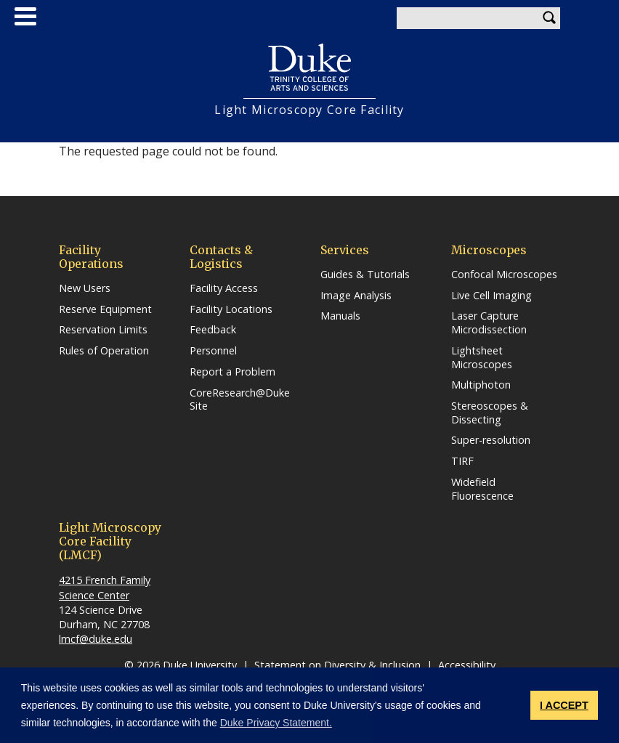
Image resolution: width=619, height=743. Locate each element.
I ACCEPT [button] (564, 705)
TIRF (462, 461)
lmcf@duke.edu (95, 639)
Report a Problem (232, 371)
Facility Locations (231, 309)
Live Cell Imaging (491, 295)
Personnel (213, 350)
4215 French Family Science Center (104, 587)
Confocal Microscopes (504, 274)
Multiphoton (481, 384)
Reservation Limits (103, 329)
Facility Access (224, 288)
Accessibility (466, 665)
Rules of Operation (104, 350)
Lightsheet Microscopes (481, 357)
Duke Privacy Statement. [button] (276, 722)
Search (549, 18)
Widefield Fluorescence (482, 489)
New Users (84, 288)
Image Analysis (356, 295)
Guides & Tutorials (365, 274)
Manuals (340, 315)
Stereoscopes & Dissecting (489, 412)
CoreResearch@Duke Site (240, 399)
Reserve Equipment (105, 309)
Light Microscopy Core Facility (309, 110)
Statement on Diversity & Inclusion (337, 665)
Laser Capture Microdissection (489, 322)
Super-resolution (490, 440)
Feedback (213, 329)
